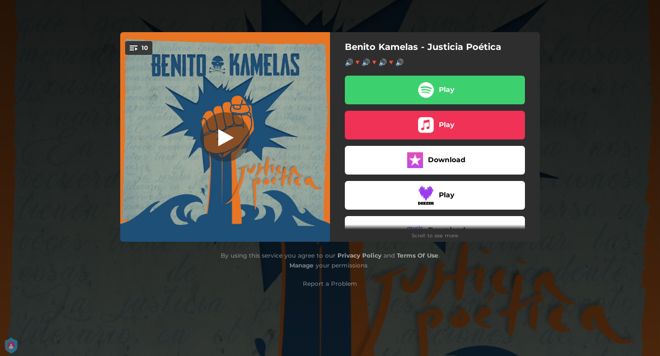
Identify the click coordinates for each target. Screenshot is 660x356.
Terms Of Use (417, 255)
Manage (301, 265)
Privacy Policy (359, 255)
